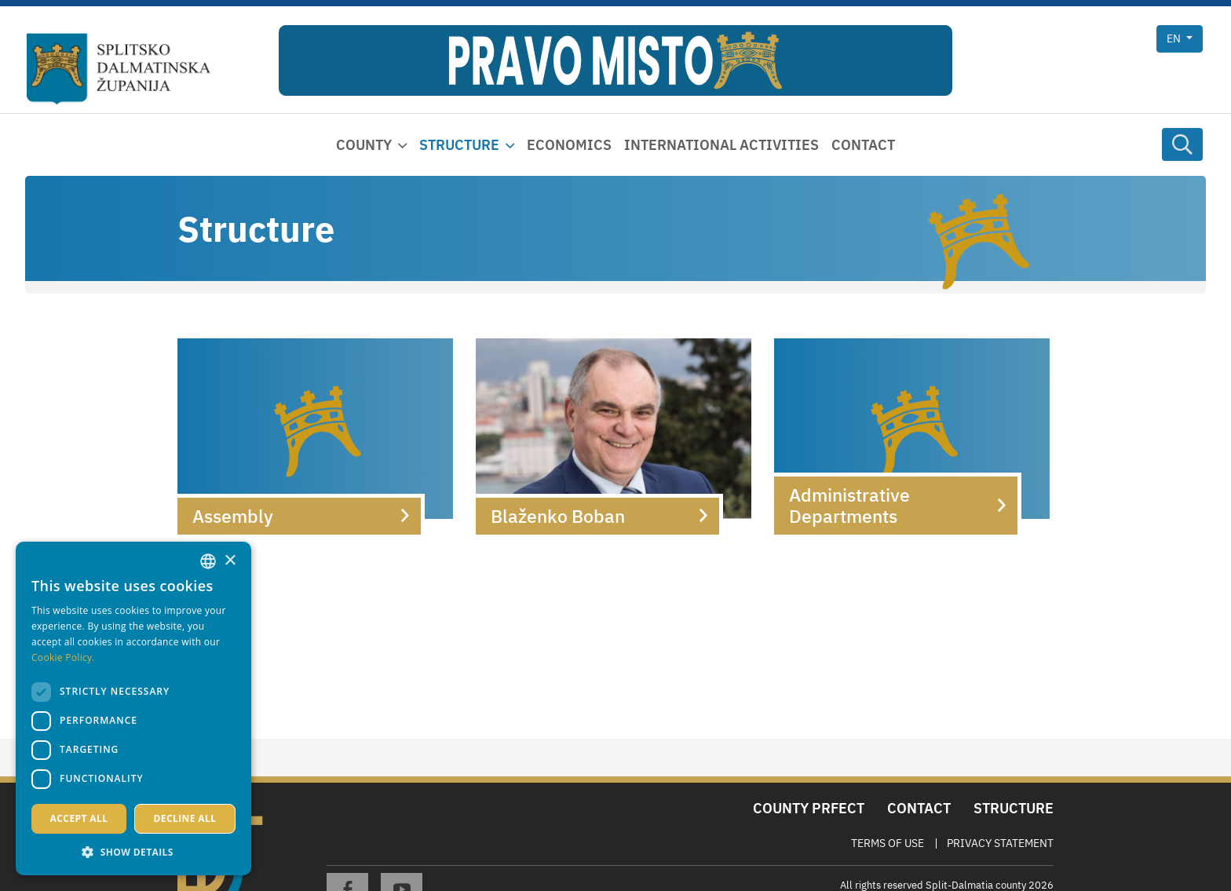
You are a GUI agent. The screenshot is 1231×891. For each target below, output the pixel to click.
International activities (721, 145)
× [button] (230, 561)
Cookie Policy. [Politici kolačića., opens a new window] (63, 657)
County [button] (364, 145)
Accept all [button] (79, 818)
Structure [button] (459, 145)
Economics (569, 145)
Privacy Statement (1000, 843)
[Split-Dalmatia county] (118, 69)
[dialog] (133, 708)
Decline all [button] (185, 818)
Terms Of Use (887, 843)
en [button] (1175, 38)
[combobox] (208, 561)
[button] (133, 852)
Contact (863, 145)
